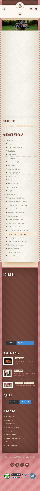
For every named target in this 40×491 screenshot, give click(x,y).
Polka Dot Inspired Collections (17, 241)
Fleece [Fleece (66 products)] (20, 126)
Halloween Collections (15, 227)
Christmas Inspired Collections (17, 205)
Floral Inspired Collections (16, 220)
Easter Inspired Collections (16, 212)
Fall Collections (13, 216)
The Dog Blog (11, 445)
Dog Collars (11, 151)
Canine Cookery (20, 358)
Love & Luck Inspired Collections (18, 230)
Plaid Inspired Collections (16, 238)
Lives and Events (12, 427)
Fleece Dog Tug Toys (14, 162)
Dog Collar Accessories (15, 147)
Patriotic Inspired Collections (17, 234)
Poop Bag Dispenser (14, 173)
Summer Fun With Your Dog (25, 386)
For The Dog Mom (11, 187)
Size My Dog (11, 442)
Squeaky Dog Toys (13, 183)
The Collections (10, 194)
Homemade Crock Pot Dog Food (24, 362)
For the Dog (9, 140)
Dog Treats (11, 158)
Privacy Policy (11, 435)
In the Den (10, 420)
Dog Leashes (12, 154)
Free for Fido (12, 165)
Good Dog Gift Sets (14, 169)
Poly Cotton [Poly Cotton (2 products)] (30, 126)
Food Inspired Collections (16, 223)
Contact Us (10, 417)
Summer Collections (14, 252)
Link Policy (10, 424)
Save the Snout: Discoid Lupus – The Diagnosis (25, 374)
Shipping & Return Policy (15, 438)
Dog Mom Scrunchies (14, 191)
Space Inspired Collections (16, 245)
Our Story (10, 431)
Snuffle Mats (12, 180)
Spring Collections (13, 248)
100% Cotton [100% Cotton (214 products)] (9, 126)
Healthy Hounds (18, 370)
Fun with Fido (19, 383)
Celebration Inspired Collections (18, 201)
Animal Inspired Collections (16, 198)
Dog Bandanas (12, 144)
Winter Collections (13, 256)
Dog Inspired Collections (15, 209)
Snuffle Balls (12, 176)
